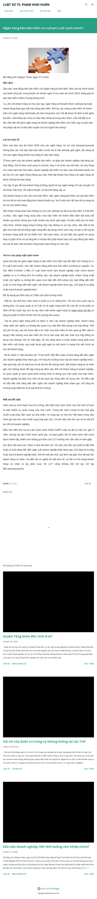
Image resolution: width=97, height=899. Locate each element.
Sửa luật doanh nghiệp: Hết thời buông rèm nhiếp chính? (46, 846)
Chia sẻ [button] (87, 483)
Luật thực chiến (25, 11)
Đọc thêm (89, 663)
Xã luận (13, 483)
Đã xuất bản (44, 11)
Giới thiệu (7, 11)
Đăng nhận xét (19, 663)
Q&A (58, 11)
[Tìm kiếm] (86, 4)
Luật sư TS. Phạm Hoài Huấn (26, 4)
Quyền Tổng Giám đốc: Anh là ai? (27, 636)
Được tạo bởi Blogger (48, 888)
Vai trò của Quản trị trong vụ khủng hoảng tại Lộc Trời (44, 741)
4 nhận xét (17, 769)
